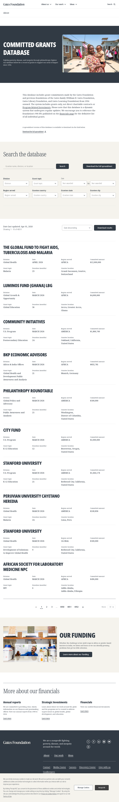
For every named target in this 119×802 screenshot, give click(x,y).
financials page (67, 113)
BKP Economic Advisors (25, 355)
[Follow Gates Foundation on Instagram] (104, 742)
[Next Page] (82, 607)
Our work (58, 755)
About (6, 13)
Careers (72, 767)
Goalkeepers (49, 772)
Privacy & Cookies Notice (49, 794)
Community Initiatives (24, 322)
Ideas (70, 755)
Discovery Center (87, 767)
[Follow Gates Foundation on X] (88, 742)
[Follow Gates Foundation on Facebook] (94, 742)
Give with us (105, 767)
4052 (76, 606)
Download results (103, 228)
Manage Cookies (83, 787)
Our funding (77, 635)
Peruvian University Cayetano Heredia (31, 498)
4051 (69, 606)
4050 (62, 606)
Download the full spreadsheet (99, 166)
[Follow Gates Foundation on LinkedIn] (99, 742)
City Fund (12, 430)
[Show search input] (111, 4)
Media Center (59, 767)
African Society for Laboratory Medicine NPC (33, 566)
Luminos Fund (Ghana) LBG (27, 285)
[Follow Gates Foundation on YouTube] (109, 742)
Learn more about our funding (76, 654)
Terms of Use (7, 796)
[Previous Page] (36, 607)
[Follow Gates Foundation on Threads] (88, 747)
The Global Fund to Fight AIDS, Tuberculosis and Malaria (31, 249)
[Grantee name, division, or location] (28, 166)
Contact (46, 767)
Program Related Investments (37, 107)
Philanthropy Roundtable (28, 391)
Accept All (101, 787)
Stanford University (22, 463)
